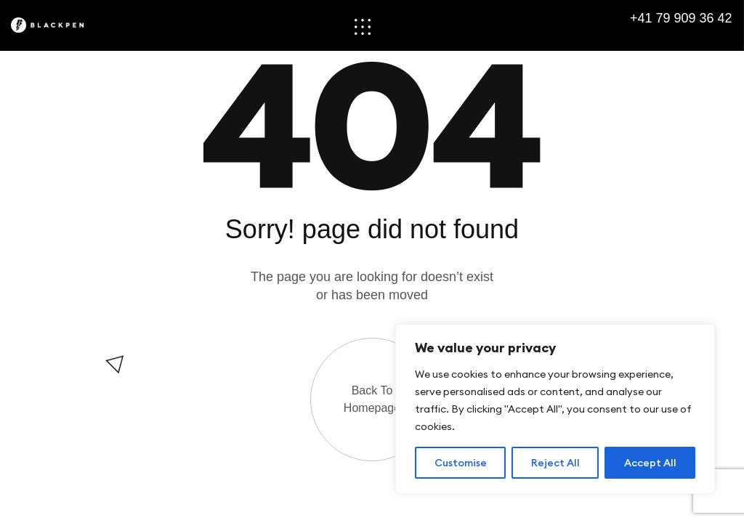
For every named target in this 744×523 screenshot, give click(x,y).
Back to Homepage (372, 399)
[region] (555, 409)
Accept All (650, 462)
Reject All (555, 462)
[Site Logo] (56, 25)
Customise (460, 462)
